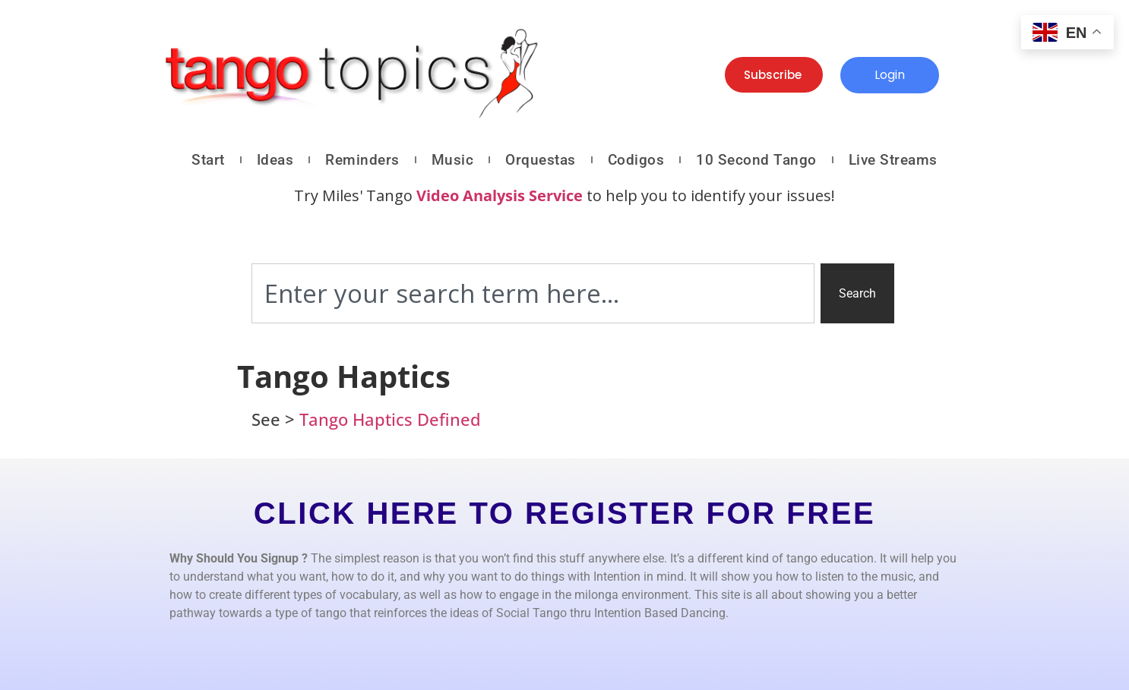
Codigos (636, 160)
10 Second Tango (756, 160)
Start (208, 160)
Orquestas (540, 160)
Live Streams (893, 160)
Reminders (362, 160)
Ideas (275, 160)
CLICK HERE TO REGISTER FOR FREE (564, 513)
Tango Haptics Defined (390, 419)
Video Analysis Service (499, 195)
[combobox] (532, 293)
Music (453, 160)
